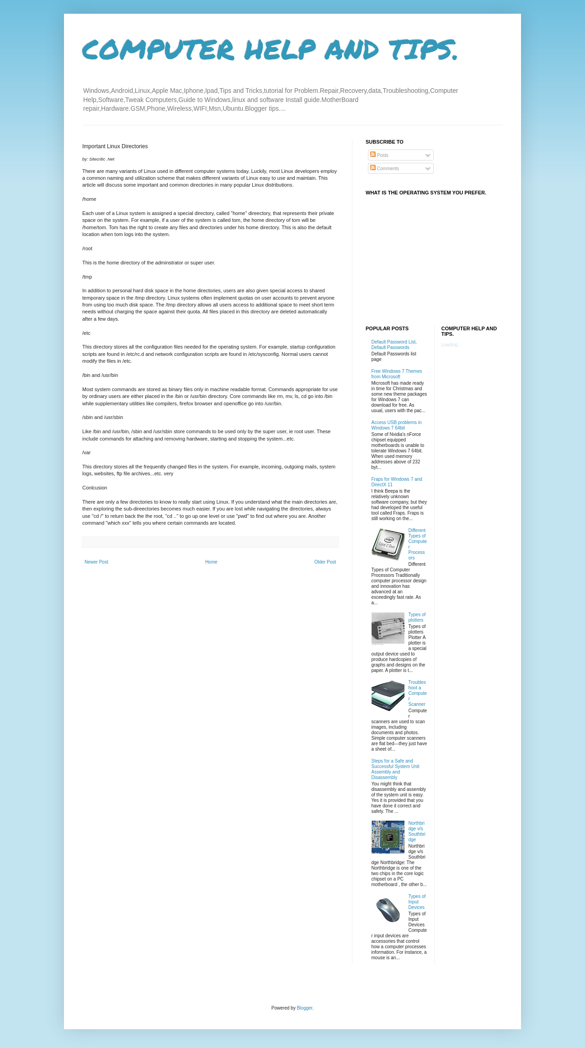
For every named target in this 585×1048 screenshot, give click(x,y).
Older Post (325, 561)
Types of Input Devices (417, 902)
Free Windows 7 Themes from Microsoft (397, 374)
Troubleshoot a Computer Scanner (418, 693)
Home (211, 561)
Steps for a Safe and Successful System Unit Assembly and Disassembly (396, 769)
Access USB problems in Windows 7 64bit (397, 425)
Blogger (304, 1007)
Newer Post (96, 561)
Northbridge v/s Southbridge (417, 831)
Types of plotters (417, 617)
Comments (384, 168)
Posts (379, 155)
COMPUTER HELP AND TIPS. (270, 48)
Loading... (451, 344)
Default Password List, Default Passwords (394, 344)
